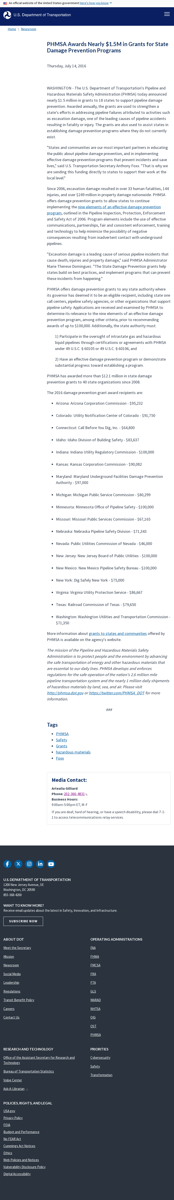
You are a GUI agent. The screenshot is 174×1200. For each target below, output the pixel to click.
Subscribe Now (23, 924)
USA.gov (9, 1113)
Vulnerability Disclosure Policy (24, 1169)
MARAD (95, 1002)
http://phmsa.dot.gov (65, 695)
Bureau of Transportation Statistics (28, 1074)
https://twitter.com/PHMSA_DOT (116, 695)
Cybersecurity (100, 1060)
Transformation (101, 1078)
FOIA (6, 1127)
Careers (8, 1011)
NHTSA (95, 1011)
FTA (93, 985)
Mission (8, 959)
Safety (61, 742)
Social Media (12, 976)
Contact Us (11, 1020)
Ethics (7, 1155)
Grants (61, 748)
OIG (93, 1020)
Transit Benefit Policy (18, 1002)
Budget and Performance (21, 1134)
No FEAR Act (12, 1141)
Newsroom (28, 31)
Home (12, 31)
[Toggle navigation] (167, 14)
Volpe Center (12, 1082)
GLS (93, 994)
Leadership (11, 985)
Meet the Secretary (17, 950)
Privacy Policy (13, 1120)
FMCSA (95, 968)
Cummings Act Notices (19, 1148)
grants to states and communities (118, 636)
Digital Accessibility (17, 1176)
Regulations (11, 994)
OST (93, 1028)
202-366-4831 (75, 796)
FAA (93, 950)
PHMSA (62, 736)
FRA (93, 976)
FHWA (94, 959)
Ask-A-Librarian (16, 1091)
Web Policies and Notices (21, 1162)
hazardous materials (73, 754)
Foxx (60, 760)
